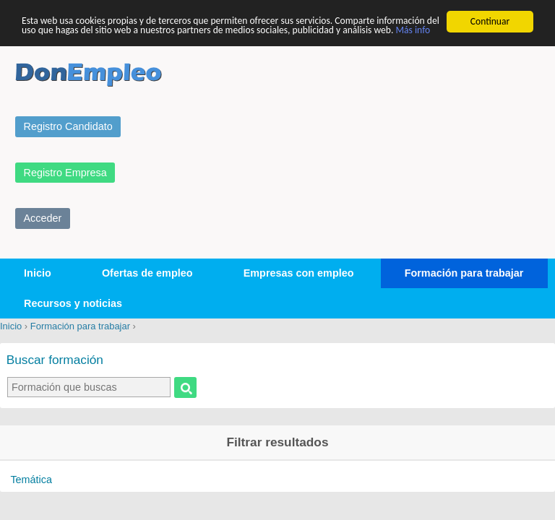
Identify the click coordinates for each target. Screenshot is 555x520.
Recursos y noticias (73, 303)
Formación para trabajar (464, 273)
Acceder (43, 218)
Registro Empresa (65, 172)
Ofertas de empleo (147, 273)
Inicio (37, 273)
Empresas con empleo (299, 273)
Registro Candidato (68, 126)
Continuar (490, 21)
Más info (412, 30)
